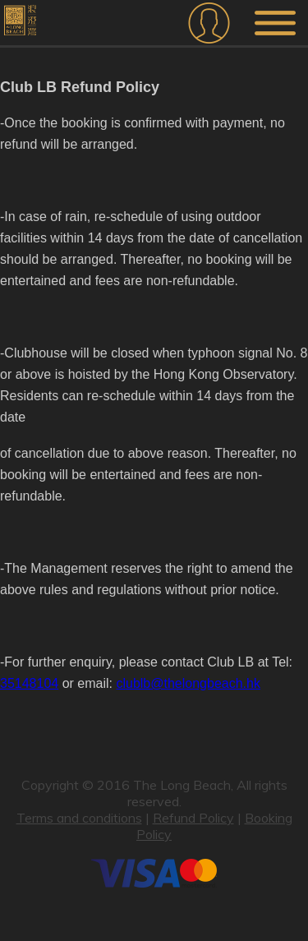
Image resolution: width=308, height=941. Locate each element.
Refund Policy (193, 818)
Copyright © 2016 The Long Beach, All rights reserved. (154, 793)
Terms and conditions (79, 818)
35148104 (29, 683)
